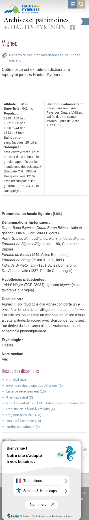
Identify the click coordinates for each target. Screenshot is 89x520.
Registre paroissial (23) (23, 415)
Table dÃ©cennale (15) (23, 421)
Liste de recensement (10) (26, 391)
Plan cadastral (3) (19, 397)
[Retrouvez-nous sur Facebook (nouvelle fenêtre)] (72, 27)
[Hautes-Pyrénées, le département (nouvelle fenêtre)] (21, 8)
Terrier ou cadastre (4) (23, 427)
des (36, 24)
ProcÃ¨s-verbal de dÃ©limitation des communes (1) (45, 403)
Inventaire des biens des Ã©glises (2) (34, 385)
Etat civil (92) (16, 380)
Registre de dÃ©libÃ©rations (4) (30, 409)
